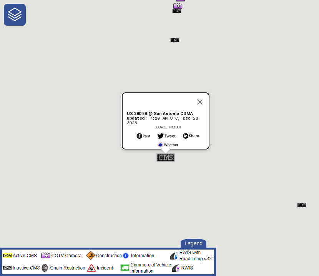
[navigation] (15, 15)
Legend (193, 243)
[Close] (200, 99)
